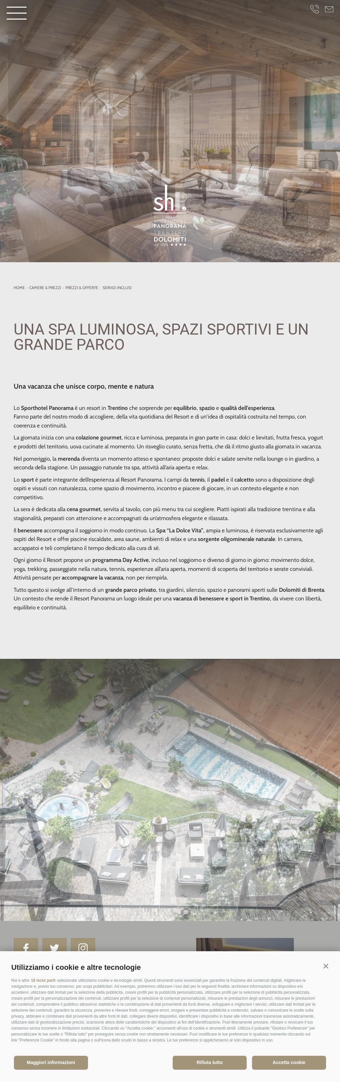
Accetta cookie (289, 1062)
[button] (326, 966)
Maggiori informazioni (51, 1062)
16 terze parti (43, 980)
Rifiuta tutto (210, 1062)
